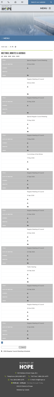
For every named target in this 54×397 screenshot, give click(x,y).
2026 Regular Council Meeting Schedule (16, 351)
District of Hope (11, 8)
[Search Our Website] (40, 2)
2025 (9, 56)
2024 (13, 56)
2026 (5, 56)
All (2, 56)
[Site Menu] (27, 38)
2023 (17, 56)
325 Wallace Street (27, 373)
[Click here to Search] (22, 347)
